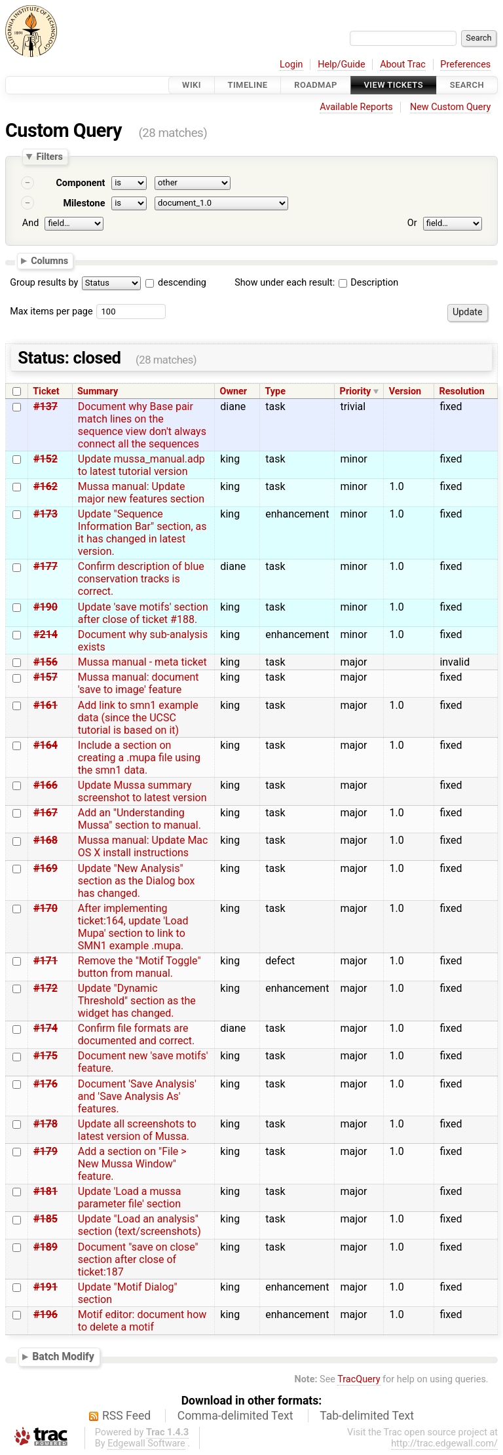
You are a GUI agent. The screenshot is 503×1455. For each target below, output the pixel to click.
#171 (45, 960)
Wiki (191, 85)
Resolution (462, 391)
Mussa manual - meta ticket (142, 662)
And (30, 223)
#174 (45, 1028)
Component (80, 183)
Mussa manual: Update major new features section (141, 492)
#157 (45, 677)
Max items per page (51, 311)
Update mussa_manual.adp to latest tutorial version (141, 465)
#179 (45, 1151)
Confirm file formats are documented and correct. (136, 1034)
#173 (45, 514)
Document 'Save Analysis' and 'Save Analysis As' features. (137, 1096)
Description (368, 282)
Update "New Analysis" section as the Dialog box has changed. (136, 880)
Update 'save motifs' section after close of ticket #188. (143, 613)
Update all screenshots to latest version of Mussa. (137, 1130)
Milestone (84, 203)
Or (412, 223)
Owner (234, 391)
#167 (45, 812)
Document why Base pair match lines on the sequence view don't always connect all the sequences (142, 425)
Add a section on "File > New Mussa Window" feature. (132, 1163)
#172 (45, 988)
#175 (45, 1055)
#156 (45, 662)
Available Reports (356, 107)
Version (405, 391)
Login (291, 64)
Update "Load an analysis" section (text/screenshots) (139, 1225)
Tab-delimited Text (367, 1415)
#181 (45, 1191)
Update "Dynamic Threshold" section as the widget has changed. (137, 1000)
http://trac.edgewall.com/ (444, 1443)
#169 (45, 868)
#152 (45, 459)
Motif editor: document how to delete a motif (142, 1320)
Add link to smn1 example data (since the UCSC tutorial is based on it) (138, 717)
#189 (45, 1247)
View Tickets (393, 85)
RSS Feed (126, 1415)
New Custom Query (450, 107)
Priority (355, 391)
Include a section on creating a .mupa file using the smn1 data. (139, 757)
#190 (45, 607)
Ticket (46, 391)
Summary (97, 391)
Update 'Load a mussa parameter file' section (129, 1197)
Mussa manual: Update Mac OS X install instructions (143, 846)
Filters (49, 156)
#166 (45, 785)
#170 (45, 908)
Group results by (44, 282)
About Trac (403, 64)
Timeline (248, 85)
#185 (45, 1219)
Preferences (465, 64)
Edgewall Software (146, 1443)
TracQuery (358, 1379)
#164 (45, 745)
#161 (45, 705)
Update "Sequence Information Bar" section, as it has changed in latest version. (142, 532)
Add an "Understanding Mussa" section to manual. (139, 818)
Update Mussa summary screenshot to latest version (142, 791)
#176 (45, 1084)
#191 (45, 1287)
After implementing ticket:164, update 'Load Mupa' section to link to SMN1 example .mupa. (133, 927)
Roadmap (315, 85)
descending (182, 282)
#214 (45, 634)
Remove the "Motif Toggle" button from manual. (139, 966)
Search (467, 85)
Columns (49, 260)
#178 (45, 1124)
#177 (45, 566)
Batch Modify (63, 1357)
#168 (45, 840)
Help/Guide (341, 64)
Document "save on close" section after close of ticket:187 (138, 1259)
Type (275, 391)
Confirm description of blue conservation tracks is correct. (141, 578)
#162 (45, 486)
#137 (45, 406)
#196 (45, 1314)
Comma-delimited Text (235, 1415)
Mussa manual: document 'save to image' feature (138, 683)
